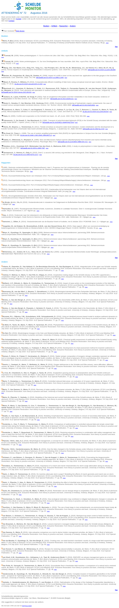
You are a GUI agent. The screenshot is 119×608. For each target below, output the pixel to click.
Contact (11, 21)
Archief (18, 19)
